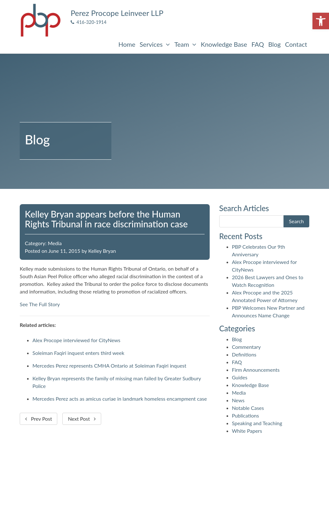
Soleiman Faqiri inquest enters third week (78, 353)
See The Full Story (40, 304)
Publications (245, 415)
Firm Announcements (256, 370)
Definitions (244, 354)
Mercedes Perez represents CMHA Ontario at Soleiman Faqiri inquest (109, 366)
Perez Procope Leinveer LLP (117, 12)
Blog (274, 44)
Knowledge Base (224, 44)
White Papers (247, 431)
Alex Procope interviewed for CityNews (76, 340)
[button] (320, 21)
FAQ (257, 44)
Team (185, 44)
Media (55, 243)
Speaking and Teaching (257, 423)
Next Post (81, 419)
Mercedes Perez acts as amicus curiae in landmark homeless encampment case (119, 399)
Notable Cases (248, 408)
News (238, 400)
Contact (296, 44)
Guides (240, 377)
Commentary (246, 347)
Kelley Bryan (102, 251)
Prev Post (38, 419)
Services (155, 44)
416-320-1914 (89, 22)
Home (126, 44)
